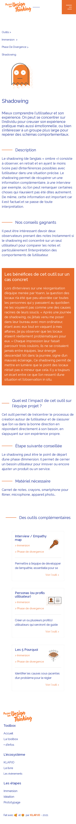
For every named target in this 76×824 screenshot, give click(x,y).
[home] (38, 7)
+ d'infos (9, 744)
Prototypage (12, 802)
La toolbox (11, 739)
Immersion (10, 791)
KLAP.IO (9, 762)
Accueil (8, 733)
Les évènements (13, 773)
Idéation (9, 796)
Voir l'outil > (52, 574)
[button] (69, 7)
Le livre (8, 768)
